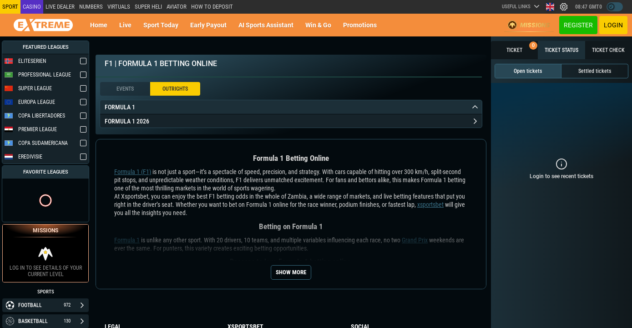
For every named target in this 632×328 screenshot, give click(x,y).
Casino (32, 6)
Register (578, 25)
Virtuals (118, 6)
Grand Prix (415, 240)
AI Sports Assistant (265, 25)
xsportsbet (430, 204)
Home (98, 25)
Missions (529, 25)
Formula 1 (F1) (132, 171)
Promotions (360, 25)
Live (125, 25)
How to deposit (212, 6)
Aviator (177, 6)
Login (613, 25)
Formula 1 (127, 240)
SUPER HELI (148, 6)
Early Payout (208, 25)
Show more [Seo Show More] (291, 272)
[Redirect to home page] (43, 25)
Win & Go (318, 25)
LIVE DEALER (60, 6)
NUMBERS (91, 6)
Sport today (160, 25)
